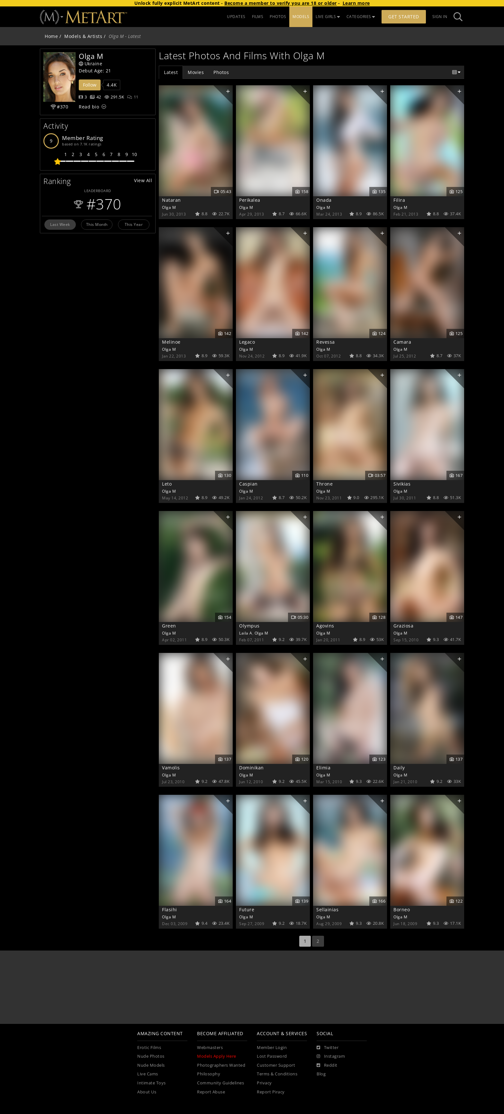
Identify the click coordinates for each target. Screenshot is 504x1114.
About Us (146, 1092)
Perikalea (249, 200)
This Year (134, 224)
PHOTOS (278, 16)
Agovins (325, 626)
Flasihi (169, 909)
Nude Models (151, 1065)
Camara (402, 342)
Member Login (272, 1047)
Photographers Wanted (221, 1065)
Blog (321, 1074)
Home (51, 36)
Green (169, 626)
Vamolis (171, 768)
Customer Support (276, 1065)
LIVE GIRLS (328, 16)
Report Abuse (211, 1092)
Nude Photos (151, 1056)
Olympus (249, 626)
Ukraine (90, 63)
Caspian (248, 484)
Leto (167, 484)
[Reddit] (327, 1065)
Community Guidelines (220, 1083)
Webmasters (210, 1047)
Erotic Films (149, 1047)
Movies (196, 72)
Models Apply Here (216, 1056)
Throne (324, 484)
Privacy (264, 1083)
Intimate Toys (151, 1083)
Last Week (60, 224)
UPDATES (236, 16)
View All (143, 180)
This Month (97, 224)
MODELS (300, 16)
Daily (399, 768)
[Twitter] (327, 1048)
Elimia (323, 768)
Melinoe (171, 342)
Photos (221, 72)
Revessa (325, 342)
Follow (89, 85)
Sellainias (327, 909)
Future (246, 909)
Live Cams (147, 1074)
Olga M (169, 207)
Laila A (245, 633)
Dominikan (251, 768)
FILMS (258, 16)
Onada (324, 200)
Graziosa (403, 626)
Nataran (171, 200)
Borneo (401, 909)
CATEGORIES (360, 16)
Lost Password (272, 1056)
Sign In (439, 16)
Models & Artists (83, 36)
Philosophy (208, 1074)
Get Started (403, 17)
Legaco (247, 342)
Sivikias (401, 484)
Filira (399, 200)
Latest (171, 72)
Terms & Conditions (277, 1074)
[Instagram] (331, 1056)
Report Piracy (271, 1092)
